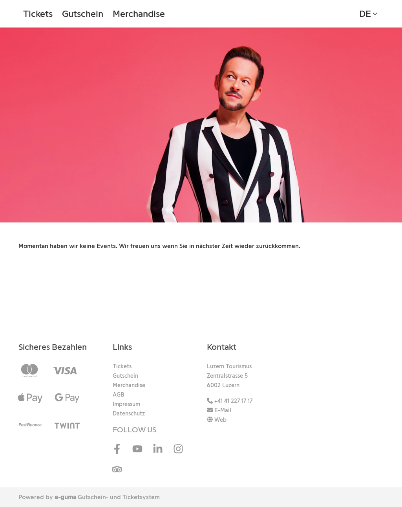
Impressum (126, 404)
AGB (118, 394)
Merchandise (139, 13)
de (365, 13)
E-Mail (219, 410)
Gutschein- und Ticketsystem (107, 497)
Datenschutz (129, 413)
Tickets (38, 13)
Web (217, 419)
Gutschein (82, 13)
